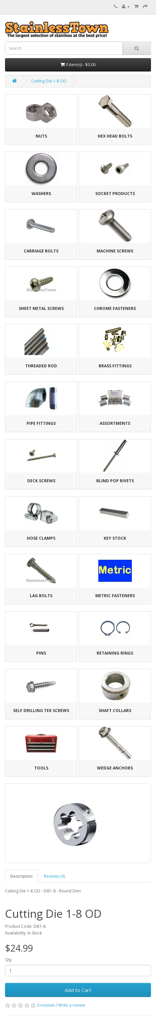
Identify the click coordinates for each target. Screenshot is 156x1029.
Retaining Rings (115, 653)
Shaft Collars (115, 710)
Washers (41, 193)
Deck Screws (41, 481)
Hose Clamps (41, 538)
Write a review (71, 1005)
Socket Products (115, 193)
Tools (41, 768)
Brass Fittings (115, 366)
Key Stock (115, 538)
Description (21, 876)
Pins (41, 653)
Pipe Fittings (41, 423)
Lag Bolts (41, 595)
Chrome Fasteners (115, 308)
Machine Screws (115, 251)
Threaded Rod (41, 366)
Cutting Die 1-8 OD (48, 81)
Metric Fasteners (115, 595)
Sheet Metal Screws (41, 308)
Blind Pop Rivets (115, 481)
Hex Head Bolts (115, 136)
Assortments (115, 423)
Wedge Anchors (115, 768)
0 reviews (46, 1005)
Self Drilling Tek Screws (41, 710)
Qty (8, 960)
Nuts (41, 136)
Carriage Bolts (41, 251)
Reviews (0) (54, 876)
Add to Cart (78, 990)
